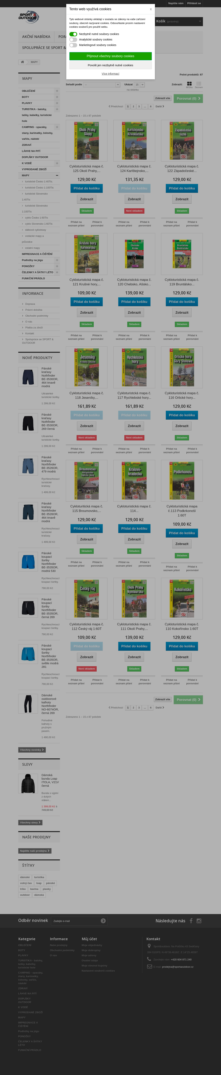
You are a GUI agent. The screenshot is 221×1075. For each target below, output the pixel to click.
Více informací (110, 73)
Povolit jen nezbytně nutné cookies (110, 65)
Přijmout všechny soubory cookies (110, 56)
